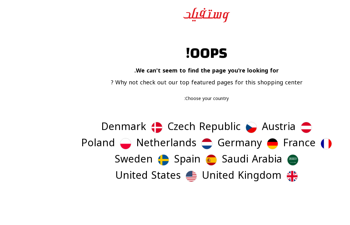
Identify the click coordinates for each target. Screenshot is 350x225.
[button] (255, 127)
